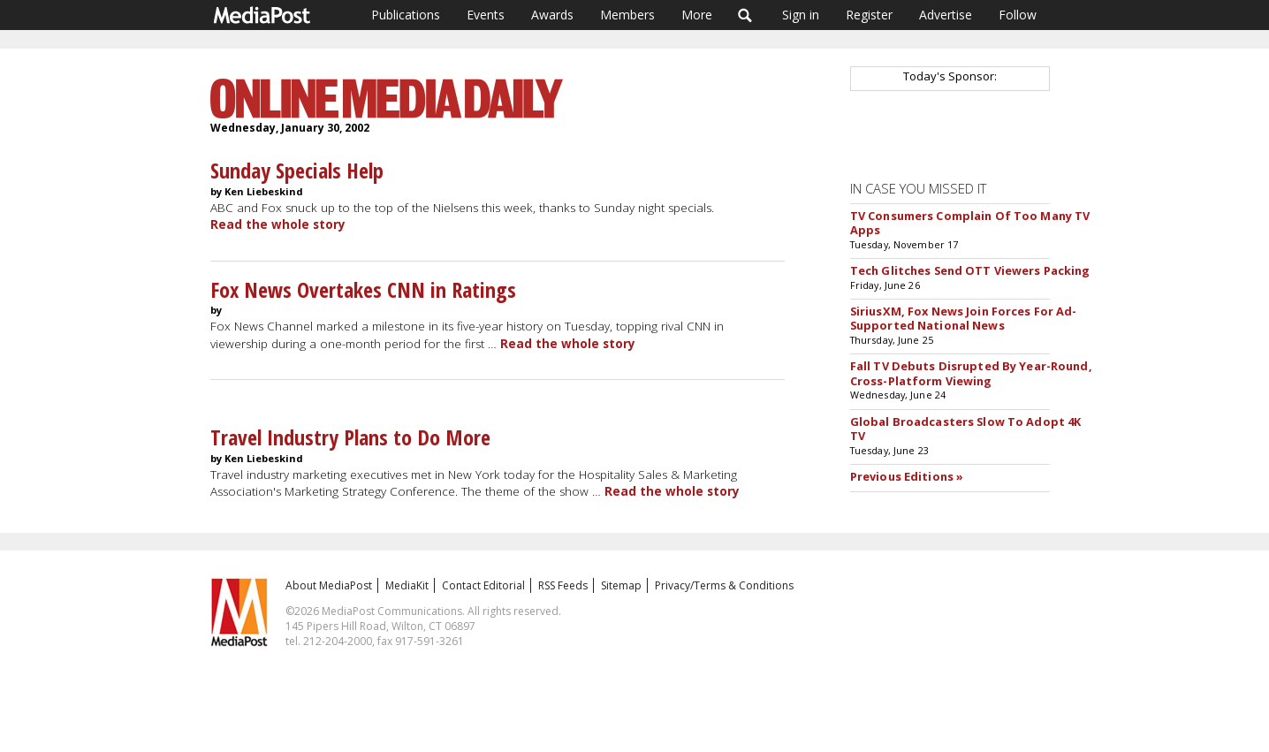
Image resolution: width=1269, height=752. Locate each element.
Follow (1018, 14)
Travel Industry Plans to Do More (350, 437)
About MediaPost (328, 585)
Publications (405, 14)
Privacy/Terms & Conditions (724, 585)
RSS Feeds (563, 585)
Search (745, 15)
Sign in (800, 14)
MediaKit (407, 585)
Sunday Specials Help (297, 170)
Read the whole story (278, 224)
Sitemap (621, 585)
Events (486, 14)
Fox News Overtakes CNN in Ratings (363, 289)
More (696, 14)
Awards (552, 14)
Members (627, 14)
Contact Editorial (483, 585)
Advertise (945, 14)
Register (869, 14)
